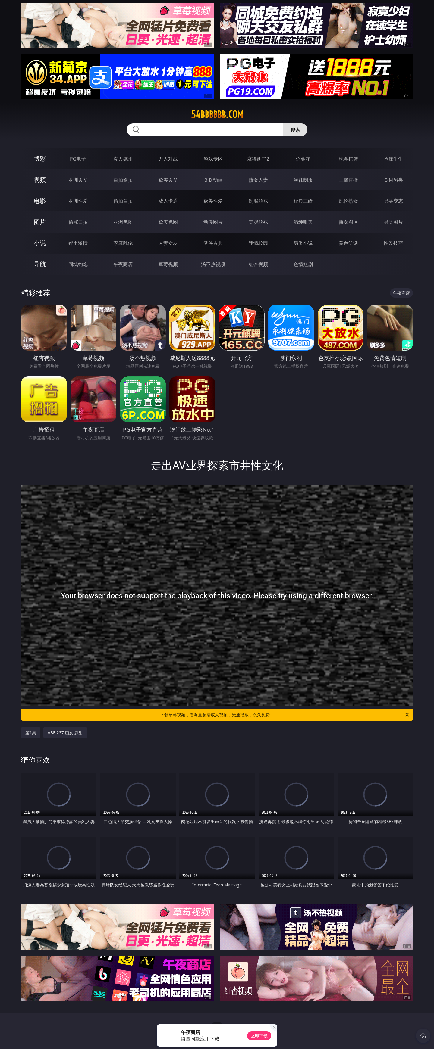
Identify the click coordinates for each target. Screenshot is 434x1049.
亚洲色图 (123, 222)
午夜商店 (123, 264)
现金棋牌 (348, 158)
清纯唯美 (303, 222)
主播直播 (348, 179)
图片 (40, 222)
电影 (40, 201)
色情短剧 (303, 264)
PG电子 (78, 158)
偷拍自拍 (123, 201)
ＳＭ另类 (393, 179)
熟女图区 (348, 222)
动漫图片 (213, 222)
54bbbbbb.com (217, 114)
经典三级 (303, 201)
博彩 (40, 159)
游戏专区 (213, 158)
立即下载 (259, 1035)
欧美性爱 (213, 201)
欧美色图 (168, 222)
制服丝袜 (258, 201)
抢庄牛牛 (393, 158)
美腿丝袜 (258, 222)
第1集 (30, 732)
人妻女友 (168, 243)
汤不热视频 (213, 264)
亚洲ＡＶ (78, 179)
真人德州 (123, 158)
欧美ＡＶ (168, 179)
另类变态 (393, 201)
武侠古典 (213, 243)
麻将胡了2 (258, 158)
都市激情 (78, 243)
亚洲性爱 (78, 201)
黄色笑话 (348, 243)
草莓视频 (168, 264)
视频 (40, 180)
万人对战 (168, 158)
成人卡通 (168, 201)
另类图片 (393, 222)
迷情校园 (258, 243)
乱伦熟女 (348, 201)
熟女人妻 (258, 179)
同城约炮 (78, 264)
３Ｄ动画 (213, 179)
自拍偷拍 (123, 179)
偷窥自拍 (78, 222)
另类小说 (303, 243)
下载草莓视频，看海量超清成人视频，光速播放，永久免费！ (285, 714)
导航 (40, 264)
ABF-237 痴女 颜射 (65, 732)
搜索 (295, 129)
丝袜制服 (303, 179)
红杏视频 (258, 264)
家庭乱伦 (123, 243)
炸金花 (303, 158)
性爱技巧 (393, 243)
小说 (40, 243)
